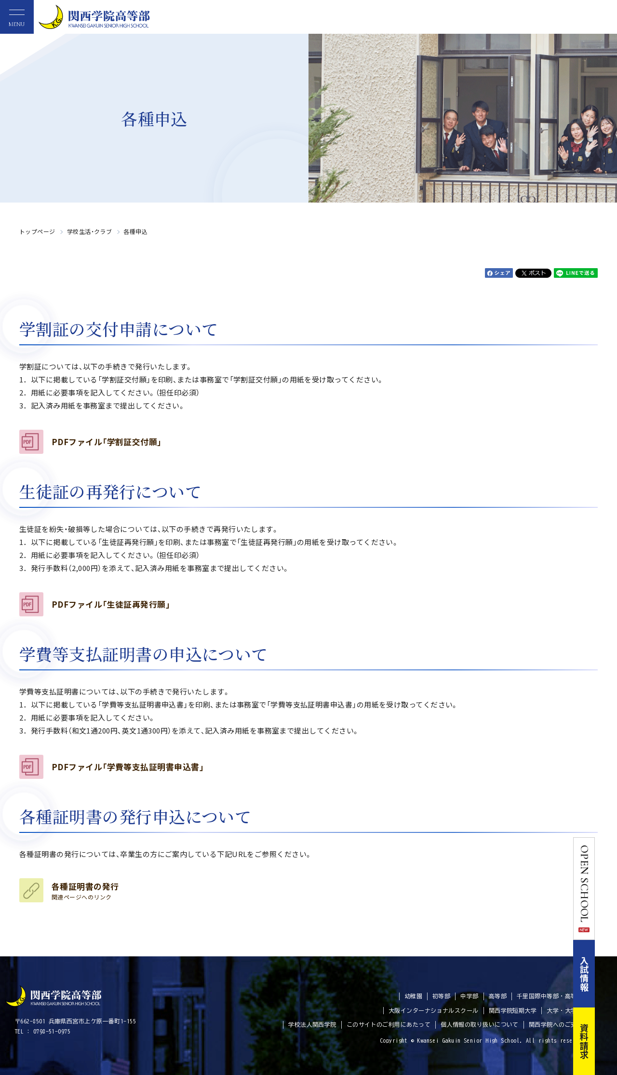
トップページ (37, 231)
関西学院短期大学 (513, 1010)
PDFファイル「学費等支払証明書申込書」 (128, 767)
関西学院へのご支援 (556, 1024)
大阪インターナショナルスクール (434, 1010)
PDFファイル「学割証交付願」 (107, 442)
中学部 (469, 996)
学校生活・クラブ (89, 231)
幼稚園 (413, 996)
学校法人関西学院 (312, 1024)
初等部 (441, 996)
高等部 (498, 996)
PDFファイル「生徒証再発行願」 (111, 604)
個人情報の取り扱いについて (480, 1024)
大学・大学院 (565, 1010)
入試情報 (606, 974)
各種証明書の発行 (85, 891)
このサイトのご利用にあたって (388, 1024)
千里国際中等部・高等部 (550, 996)
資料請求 (606, 1041)
